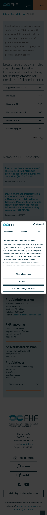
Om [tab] (38, 232)
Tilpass (23, 281)
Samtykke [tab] (8, 232)
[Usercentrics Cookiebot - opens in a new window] (33, 224)
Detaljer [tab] (23, 232)
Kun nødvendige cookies (23, 288)
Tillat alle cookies (23, 274)
